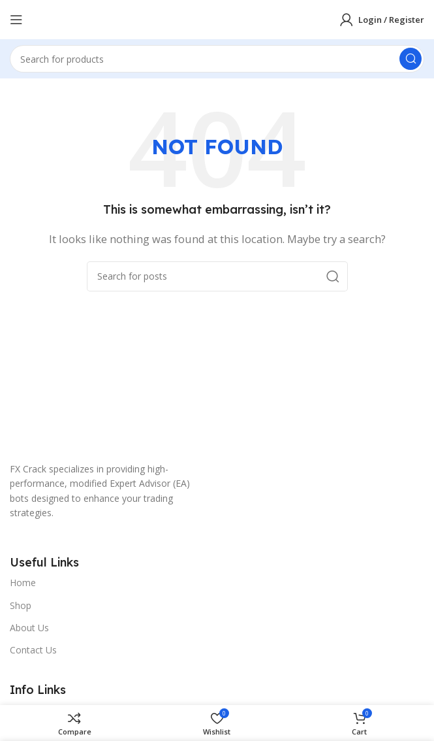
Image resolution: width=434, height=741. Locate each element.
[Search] (217, 59)
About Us (29, 627)
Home (23, 582)
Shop (20, 605)
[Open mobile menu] (16, 20)
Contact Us (33, 650)
